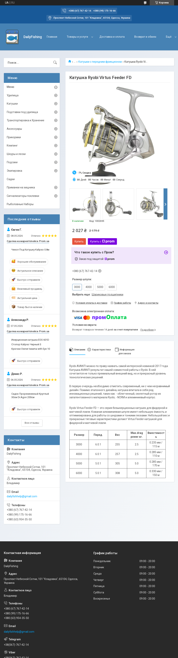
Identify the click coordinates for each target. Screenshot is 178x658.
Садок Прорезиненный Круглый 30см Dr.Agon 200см (30, 395)
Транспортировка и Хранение (25, 120)
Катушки (12, 103)
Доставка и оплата (112, 36)
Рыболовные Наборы (20, 204)
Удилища (12, 95)
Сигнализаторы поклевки (23, 195)
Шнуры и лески (16, 154)
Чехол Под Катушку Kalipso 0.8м (30, 249)
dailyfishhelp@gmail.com (22, 496)
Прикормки (14, 137)
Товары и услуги (77, 36)
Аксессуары (14, 128)
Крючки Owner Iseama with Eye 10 (30, 348)
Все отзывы (32, 422)
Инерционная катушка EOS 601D (30, 339)
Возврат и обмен (145, 36)
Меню (10, 86)
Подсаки (12, 162)
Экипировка (14, 170)
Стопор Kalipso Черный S (26, 344)
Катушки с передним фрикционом (100, 61)
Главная (52, 36)
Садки (11, 179)
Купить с (102, 241)
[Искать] (55, 62)
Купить (79, 241)
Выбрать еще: (97, 294)
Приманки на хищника (21, 187)
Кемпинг (12, 145)
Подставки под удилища (22, 112)
